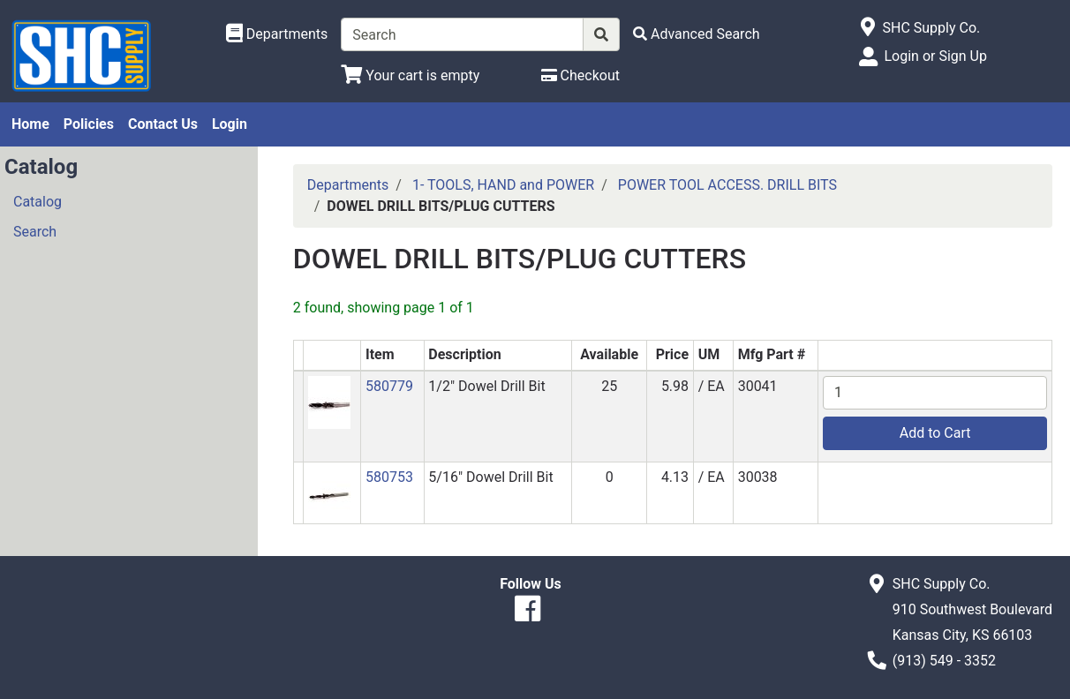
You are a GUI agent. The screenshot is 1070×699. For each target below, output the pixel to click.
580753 (389, 477)
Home (30, 124)
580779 (389, 386)
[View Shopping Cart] (410, 75)
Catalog (37, 201)
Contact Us (163, 124)
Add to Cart (935, 433)
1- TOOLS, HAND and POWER (503, 185)
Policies (89, 124)
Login (229, 124)
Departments (348, 185)
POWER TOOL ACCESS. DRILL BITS (727, 185)
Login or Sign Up (935, 56)
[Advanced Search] (696, 34)
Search (35, 231)
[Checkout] (580, 75)
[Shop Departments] (277, 34)
